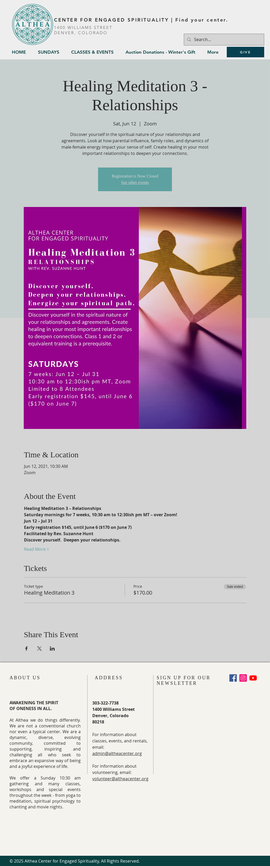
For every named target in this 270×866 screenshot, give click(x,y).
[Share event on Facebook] (26, 648)
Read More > (36, 549)
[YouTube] (253, 678)
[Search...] (223, 39)
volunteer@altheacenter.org (120, 779)
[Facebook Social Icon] (233, 678)
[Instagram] (243, 678)
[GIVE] (245, 52)
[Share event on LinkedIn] (52, 648)
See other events (135, 182)
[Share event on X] (39, 648)
